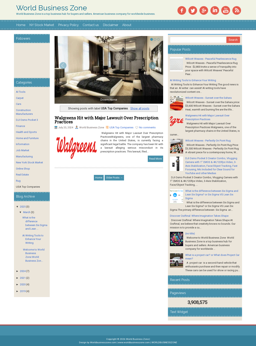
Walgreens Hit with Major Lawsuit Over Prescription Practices (107, 119)
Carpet (20, 97)
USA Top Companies (121, 127)
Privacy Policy (68, 25)
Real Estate (22, 174)
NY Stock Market (41, 25)
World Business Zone (51, 8)
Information (22, 144)
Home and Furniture (27, 138)
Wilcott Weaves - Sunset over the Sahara (208, 97)
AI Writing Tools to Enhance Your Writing (33, 239)
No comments (147, 127)
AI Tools (20, 91)
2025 (23, 206)
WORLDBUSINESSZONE (164, 342)
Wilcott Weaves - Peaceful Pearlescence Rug (210, 58)
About (126, 25)
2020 (23, 284)
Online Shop (23, 168)
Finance (20, 126)
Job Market (22, 150)
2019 (23, 291)
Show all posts (139, 108)
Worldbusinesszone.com (103, 342)
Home (20, 25)
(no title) (190, 233)
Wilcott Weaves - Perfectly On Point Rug (208, 140)
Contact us (91, 25)
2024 (23, 271)
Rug (18, 180)
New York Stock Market (29, 162)
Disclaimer (110, 25)
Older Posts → (114, 177)
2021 (23, 277)
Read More (155, 158)
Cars (18, 103)
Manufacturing (24, 156)
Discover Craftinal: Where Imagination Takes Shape (199, 215)
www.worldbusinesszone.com (134, 342)
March (26, 212)
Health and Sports (26, 132)
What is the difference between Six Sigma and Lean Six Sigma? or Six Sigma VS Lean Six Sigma (211, 194)
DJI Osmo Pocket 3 (27, 119)
